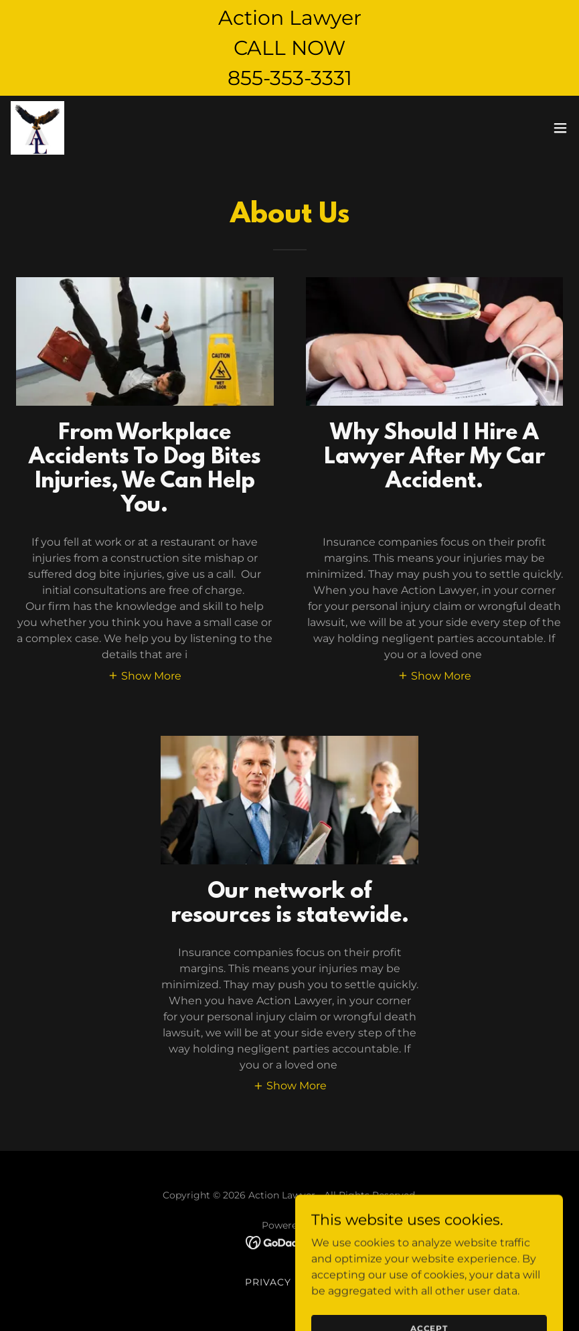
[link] (37, 128)
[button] (560, 127)
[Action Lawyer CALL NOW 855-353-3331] (289, 48)
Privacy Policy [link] (289, 1282)
